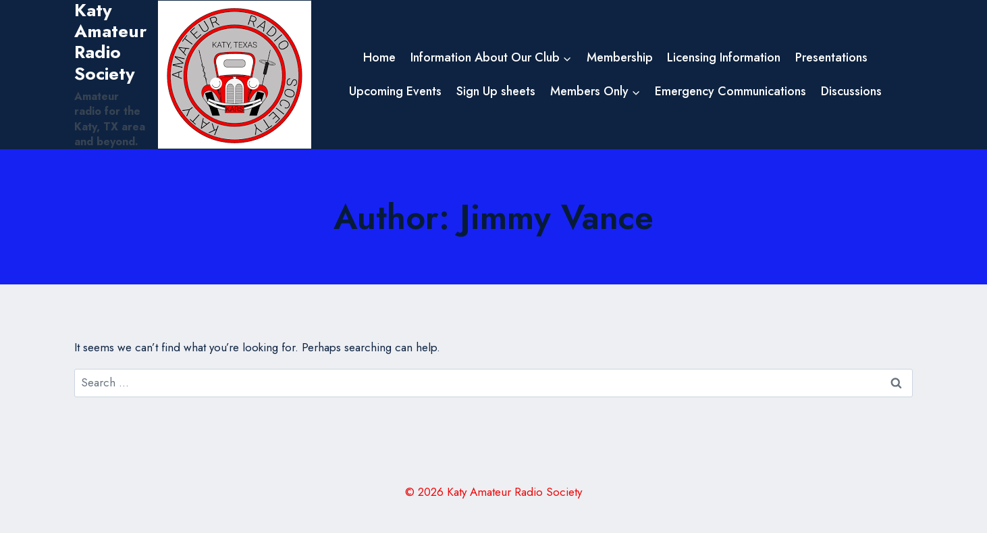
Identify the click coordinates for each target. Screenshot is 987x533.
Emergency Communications (730, 91)
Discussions (851, 91)
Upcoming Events (395, 91)
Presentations (831, 57)
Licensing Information (723, 57)
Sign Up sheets (495, 91)
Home (379, 57)
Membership (620, 57)
